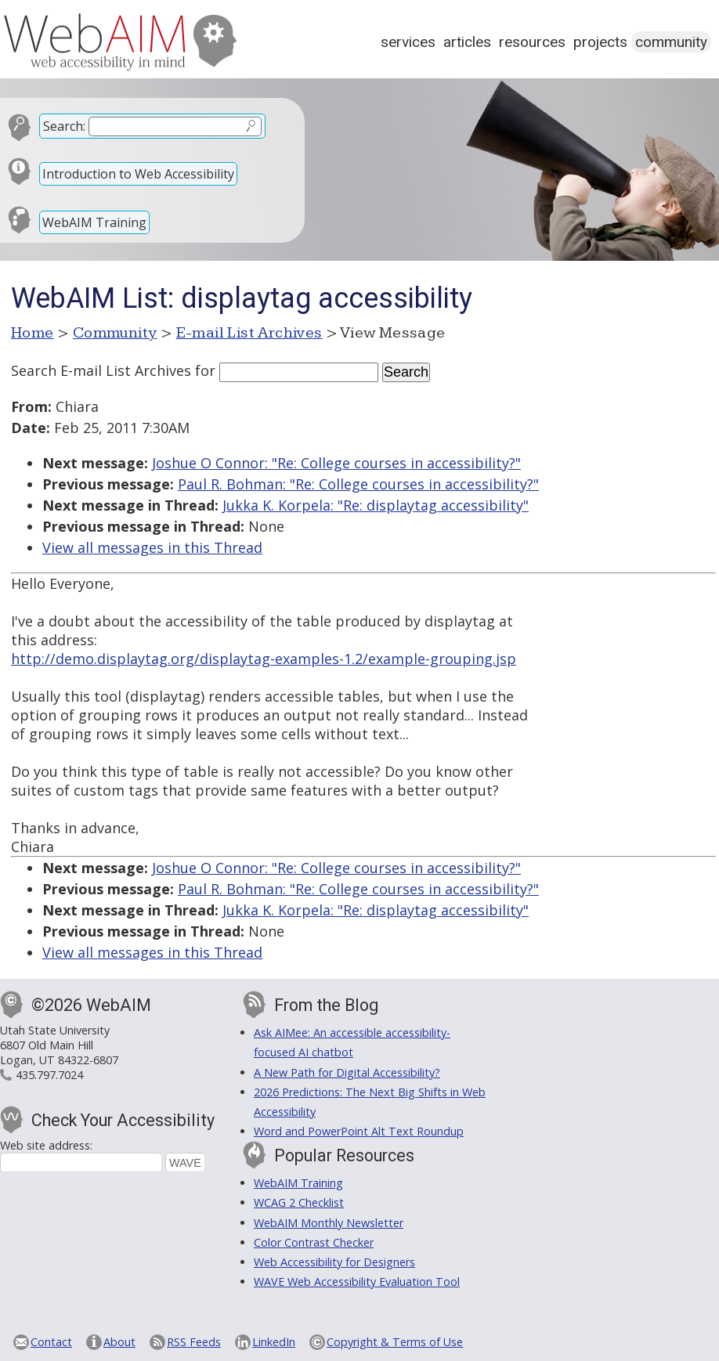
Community (671, 42)
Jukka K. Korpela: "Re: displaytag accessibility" (375, 505)
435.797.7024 (49, 1074)
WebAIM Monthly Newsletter (328, 1222)
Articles (467, 42)
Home (32, 332)
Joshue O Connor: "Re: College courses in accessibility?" (336, 462)
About (119, 1341)
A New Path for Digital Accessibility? (347, 1072)
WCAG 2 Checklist (299, 1202)
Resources (532, 42)
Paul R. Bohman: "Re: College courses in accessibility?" (358, 484)
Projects (600, 42)
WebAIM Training (94, 222)
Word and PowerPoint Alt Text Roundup (359, 1131)
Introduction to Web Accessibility (138, 173)
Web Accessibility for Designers (334, 1262)
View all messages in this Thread (152, 547)
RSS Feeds (194, 1341)
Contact (51, 1341)
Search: (64, 126)
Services (408, 42)
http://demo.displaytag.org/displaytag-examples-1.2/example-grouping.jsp (263, 658)
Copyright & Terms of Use (395, 1341)
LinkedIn (273, 1341)
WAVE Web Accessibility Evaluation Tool (357, 1281)
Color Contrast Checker (314, 1242)
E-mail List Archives (249, 332)
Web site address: (46, 1145)
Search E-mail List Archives (101, 370)
